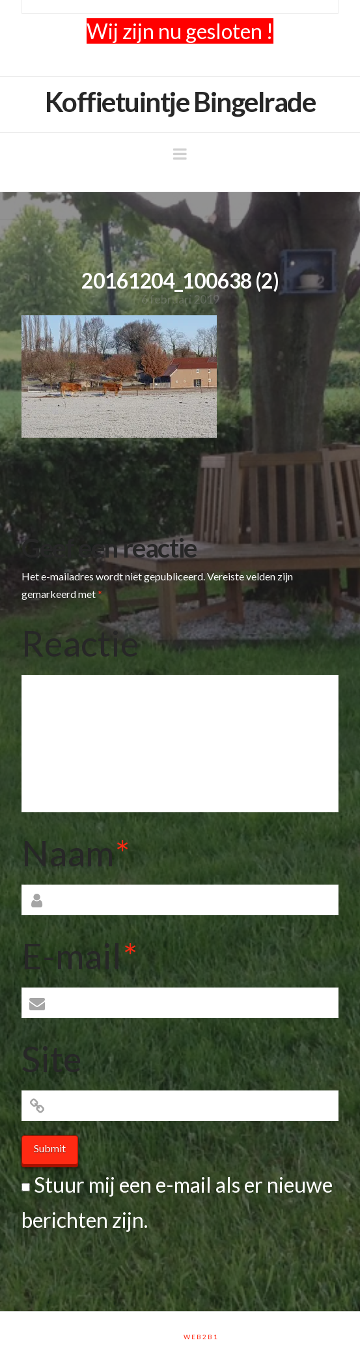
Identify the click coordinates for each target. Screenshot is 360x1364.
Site (51, 1058)
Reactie (80, 642)
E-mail (79, 955)
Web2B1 (201, 1337)
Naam (75, 852)
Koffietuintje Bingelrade (180, 101)
